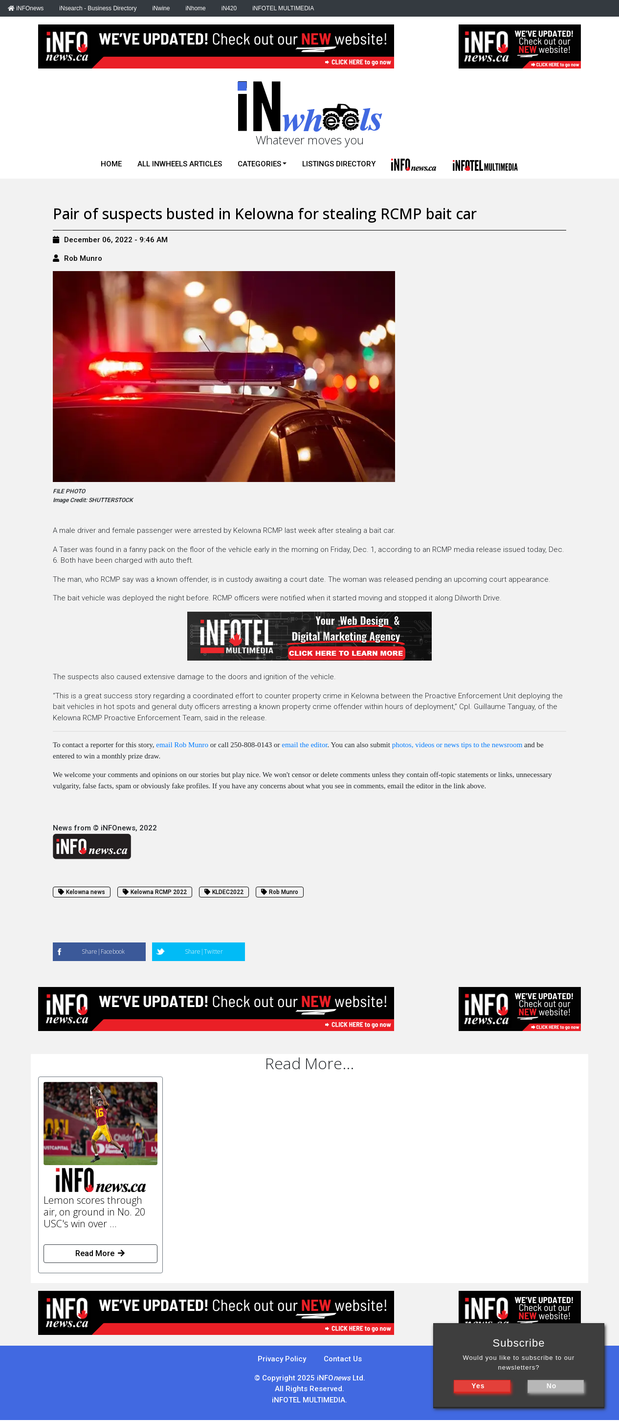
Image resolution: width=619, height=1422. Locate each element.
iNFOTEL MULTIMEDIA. (309, 1400)
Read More (100, 1253)
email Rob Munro (182, 745)
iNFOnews (26, 8)
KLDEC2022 (223, 892)
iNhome (195, 8)
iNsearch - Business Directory (97, 8)
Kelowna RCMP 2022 (155, 892)
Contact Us (343, 1358)
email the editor (304, 745)
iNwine (161, 8)
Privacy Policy (282, 1358)
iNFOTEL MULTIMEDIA (283, 8)
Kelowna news (81, 892)
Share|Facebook (103, 951)
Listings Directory (339, 164)
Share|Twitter (204, 951)
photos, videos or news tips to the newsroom (457, 745)
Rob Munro (83, 258)
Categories (259, 164)
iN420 (229, 8)
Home (111, 164)
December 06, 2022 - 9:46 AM (110, 239)
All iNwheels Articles (179, 164)
